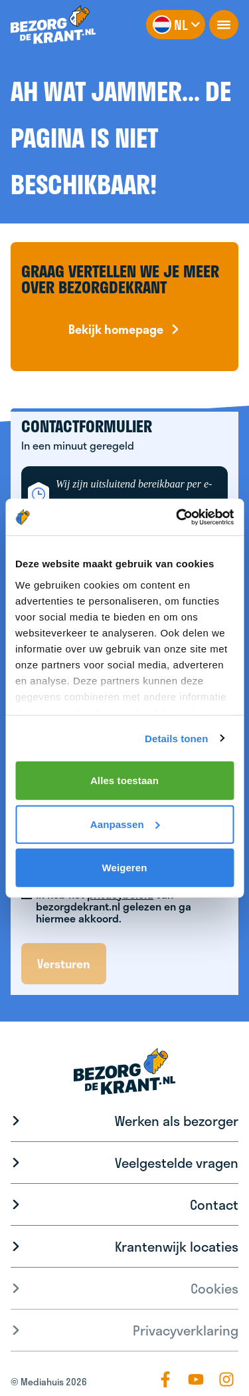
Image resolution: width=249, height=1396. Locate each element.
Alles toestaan (124, 780)
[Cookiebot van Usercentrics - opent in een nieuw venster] (177, 516)
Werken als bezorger (176, 1121)
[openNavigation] (223, 24)
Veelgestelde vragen (176, 1163)
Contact (214, 1204)
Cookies (214, 1288)
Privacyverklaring (185, 1330)
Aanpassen (125, 823)
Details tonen (176, 738)
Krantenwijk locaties (176, 1246)
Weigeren (124, 867)
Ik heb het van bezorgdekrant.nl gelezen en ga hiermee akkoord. (113, 906)
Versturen (63, 963)
